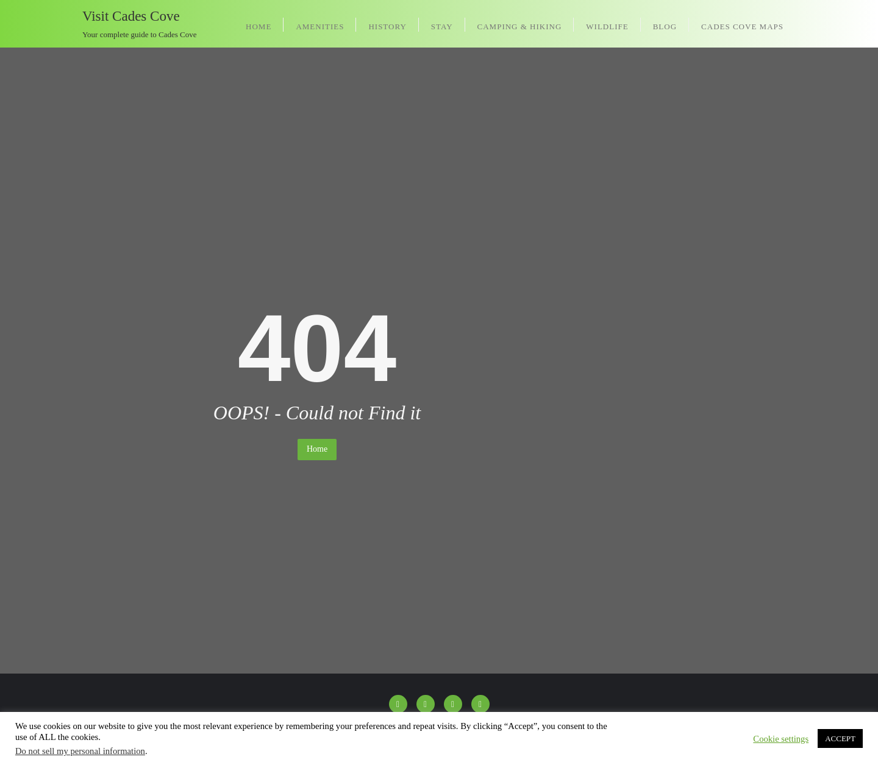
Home (317, 449)
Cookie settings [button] (780, 739)
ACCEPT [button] (840, 738)
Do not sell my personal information (80, 751)
